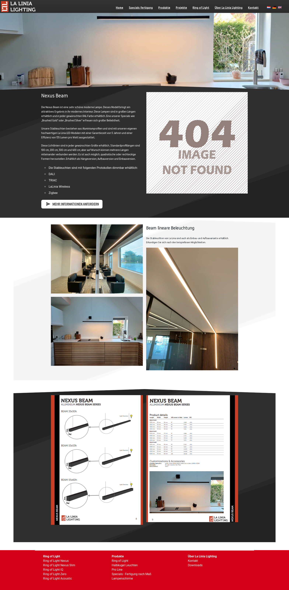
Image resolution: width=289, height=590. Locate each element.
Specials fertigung (141, 7)
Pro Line (117, 569)
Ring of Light (201, 7)
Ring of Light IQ (53, 569)
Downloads (195, 565)
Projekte (181, 7)
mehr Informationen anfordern (72, 204)
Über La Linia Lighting (229, 7)
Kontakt (253, 7)
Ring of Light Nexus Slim (59, 565)
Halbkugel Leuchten (125, 565)
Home (119, 7)
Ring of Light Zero (54, 574)
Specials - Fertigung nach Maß (131, 574)
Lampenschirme (122, 578)
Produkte (164, 7)
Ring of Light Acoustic (57, 578)
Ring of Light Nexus (56, 561)
